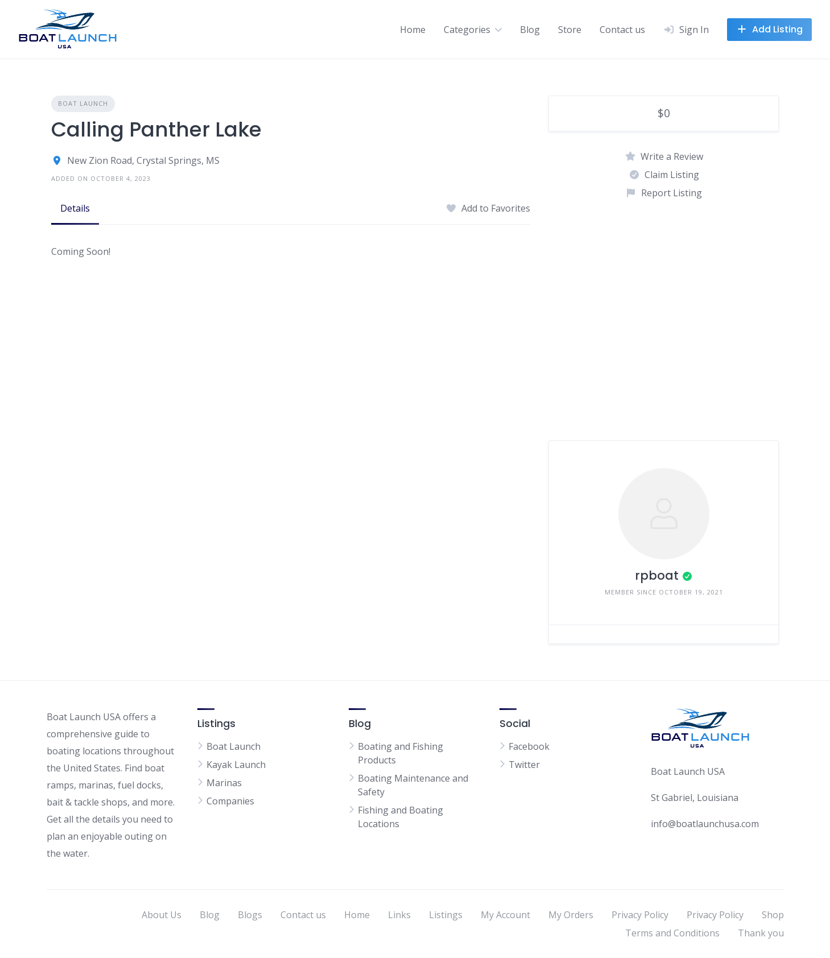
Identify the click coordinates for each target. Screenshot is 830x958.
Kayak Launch (236, 764)
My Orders (570, 915)
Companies (230, 801)
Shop (773, 915)
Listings (446, 915)
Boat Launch (83, 103)
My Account (505, 915)
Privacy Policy (640, 915)
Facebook (529, 746)
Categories (467, 29)
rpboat (657, 575)
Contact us (622, 29)
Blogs (250, 915)
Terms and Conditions (672, 933)
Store (569, 29)
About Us (161, 915)
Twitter (524, 764)
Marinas (224, 783)
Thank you (761, 933)
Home (413, 29)
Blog (530, 29)
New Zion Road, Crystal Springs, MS (143, 160)
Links (399, 915)
